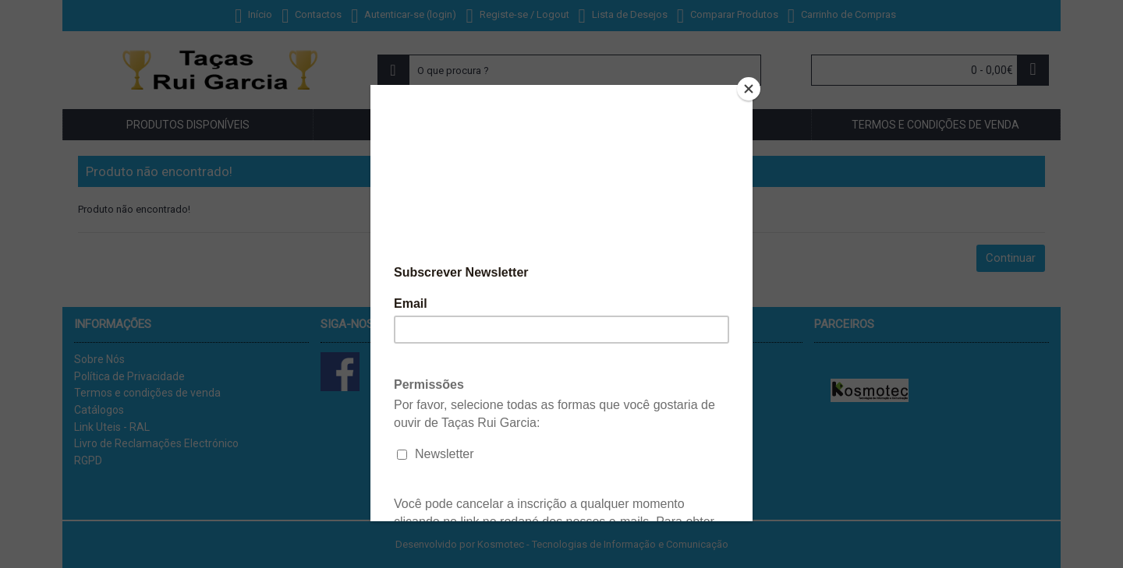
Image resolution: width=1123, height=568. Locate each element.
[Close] (748, 89)
